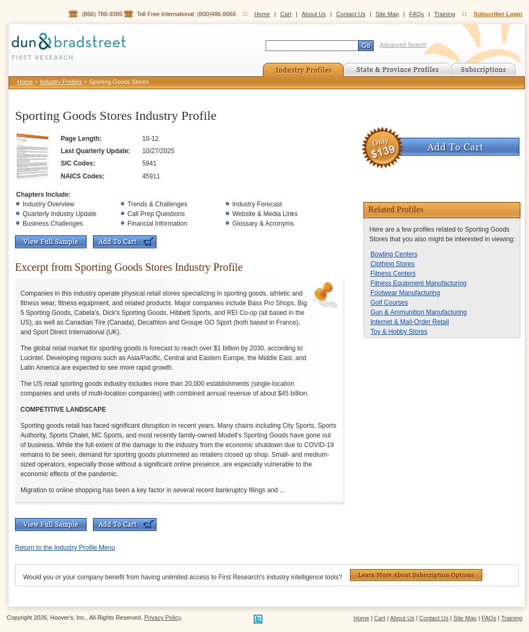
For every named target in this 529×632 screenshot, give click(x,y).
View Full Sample (51, 241)
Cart (285, 14)
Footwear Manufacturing (405, 293)
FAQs (416, 14)
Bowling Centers (393, 254)
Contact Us (350, 14)
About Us (314, 14)
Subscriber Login (498, 14)
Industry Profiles (61, 81)
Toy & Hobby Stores (398, 331)
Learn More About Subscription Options (416, 575)
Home (262, 14)
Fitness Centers (393, 273)
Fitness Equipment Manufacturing (418, 283)
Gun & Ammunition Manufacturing (418, 312)
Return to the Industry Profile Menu (65, 547)
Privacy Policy (162, 617)
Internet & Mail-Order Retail (409, 322)
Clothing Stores (392, 264)
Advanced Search (403, 44)
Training (444, 14)
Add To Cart (124, 241)
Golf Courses (389, 302)
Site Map (387, 14)
